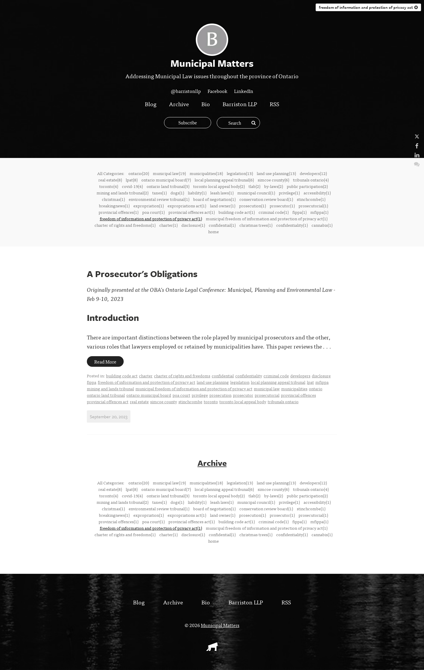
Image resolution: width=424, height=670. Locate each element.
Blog (150, 103)
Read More (105, 361)
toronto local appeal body (242, 401)
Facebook (217, 91)
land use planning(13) (276, 173)
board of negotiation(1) (214, 199)
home (213, 231)
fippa (91, 382)
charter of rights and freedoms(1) (125, 225)
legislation (239, 382)
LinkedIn (243, 91)
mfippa (322, 382)
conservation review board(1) (266, 199)
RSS (274, 103)
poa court (181, 395)
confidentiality (248, 375)
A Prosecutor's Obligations (142, 273)
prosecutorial (267, 395)
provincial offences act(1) (191, 212)
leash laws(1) (221, 192)
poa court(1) (153, 212)
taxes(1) (159, 192)
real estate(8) (110, 179)
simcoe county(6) (273, 179)
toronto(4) (108, 186)
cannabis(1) (322, 225)
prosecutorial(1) (313, 205)
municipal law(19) (169, 173)
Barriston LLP (240, 103)
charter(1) (168, 225)
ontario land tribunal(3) (168, 186)
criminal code (276, 375)
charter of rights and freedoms (182, 375)
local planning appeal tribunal (278, 382)
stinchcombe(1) (311, 199)
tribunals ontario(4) (311, 179)
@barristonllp (186, 91)
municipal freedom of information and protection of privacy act (193, 388)
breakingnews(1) (114, 205)
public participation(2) (307, 186)
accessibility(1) (317, 192)
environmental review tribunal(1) (159, 199)
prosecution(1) (252, 205)
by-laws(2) (273, 186)
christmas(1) (113, 199)
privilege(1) (289, 192)
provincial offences (298, 395)
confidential (223, 375)
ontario (315, 388)
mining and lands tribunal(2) (122, 192)
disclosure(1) (193, 225)
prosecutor (243, 395)
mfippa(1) (319, 212)
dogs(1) (177, 192)
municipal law (267, 388)
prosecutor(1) (282, 205)
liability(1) (197, 192)
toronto (211, 401)
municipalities (294, 388)
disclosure (321, 375)
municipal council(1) (256, 192)
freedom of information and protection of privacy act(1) (151, 218)
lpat (310, 382)
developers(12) (313, 173)
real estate (139, 401)
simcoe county (163, 401)
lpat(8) (132, 179)
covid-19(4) (132, 186)
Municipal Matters (220, 625)
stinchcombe (190, 401)
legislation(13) (240, 173)
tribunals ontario (283, 401)
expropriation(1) (148, 205)
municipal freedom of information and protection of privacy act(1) (266, 218)
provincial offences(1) (118, 212)
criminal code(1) (274, 212)
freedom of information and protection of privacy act (368, 7)
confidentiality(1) (292, 225)
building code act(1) (236, 212)
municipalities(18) (206, 173)
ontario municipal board (148, 395)
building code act (122, 375)
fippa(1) (299, 212)
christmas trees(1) (255, 225)
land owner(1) (222, 205)
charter (146, 375)
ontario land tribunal (106, 395)
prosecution (220, 395)
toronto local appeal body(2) (219, 186)
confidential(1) (222, 225)
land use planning (213, 382)
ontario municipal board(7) (166, 179)
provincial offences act (107, 401)
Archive (179, 103)
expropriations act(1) (187, 205)
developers (300, 375)
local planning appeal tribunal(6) (224, 179)
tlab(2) (254, 186)
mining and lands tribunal (110, 388)
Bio (205, 103)
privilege (200, 395)
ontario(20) (138, 173)
